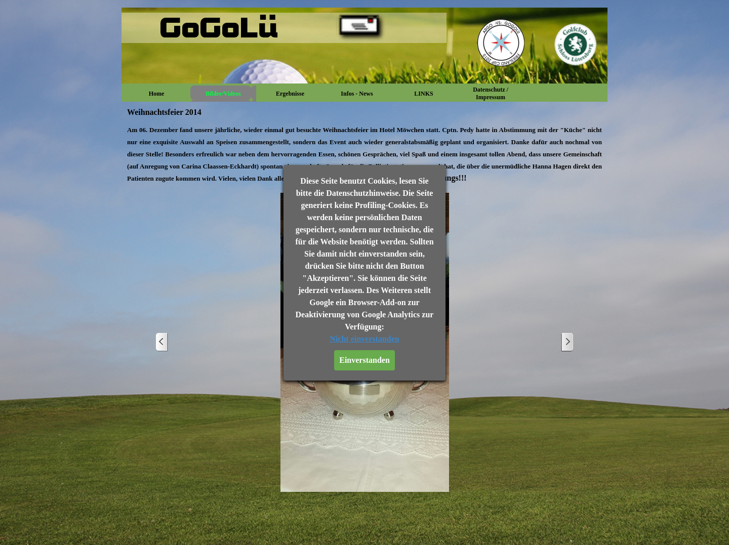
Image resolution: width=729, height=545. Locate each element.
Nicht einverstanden (364, 338)
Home (157, 93)
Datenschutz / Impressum (490, 93)
